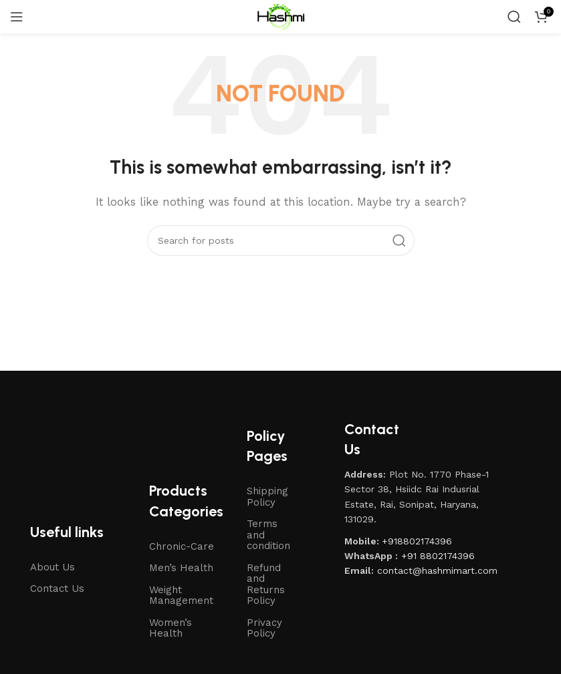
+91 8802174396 (438, 555)
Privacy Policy (264, 628)
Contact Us (57, 588)
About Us (52, 567)
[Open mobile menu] (16, 16)
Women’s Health (170, 628)
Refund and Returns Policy (266, 584)
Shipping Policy (267, 496)
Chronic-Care (181, 546)
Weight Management (181, 595)
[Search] (514, 16)
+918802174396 (417, 541)
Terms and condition (268, 535)
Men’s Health (181, 568)
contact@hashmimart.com (437, 570)
